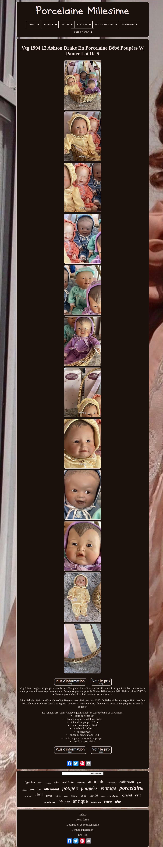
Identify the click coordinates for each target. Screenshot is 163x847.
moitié (93, 795)
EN (80, 834)
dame (40, 783)
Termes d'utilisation (82, 829)
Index (83, 814)
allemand (51, 789)
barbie (74, 796)
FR (85, 834)
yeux (65, 796)
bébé (83, 795)
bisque (64, 801)
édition (24, 790)
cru (138, 795)
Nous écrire (82, 819)
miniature (49, 802)
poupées (89, 788)
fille (139, 783)
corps (49, 795)
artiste (58, 796)
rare (108, 801)
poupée (70, 788)
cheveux (81, 782)
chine (103, 796)
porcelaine (131, 788)
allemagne (111, 783)
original (28, 796)
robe (56, 782)
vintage (108, 788)
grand (127, 795)
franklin (48, 783)
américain (68, 782)
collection (127, 782)
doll (39, 794)
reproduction (113, 796)
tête (118, 801)
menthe (35, 789)
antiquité (96, 781)
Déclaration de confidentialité (83, 824)
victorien (96, 802)
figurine (30, 782)
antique (80, 801)
